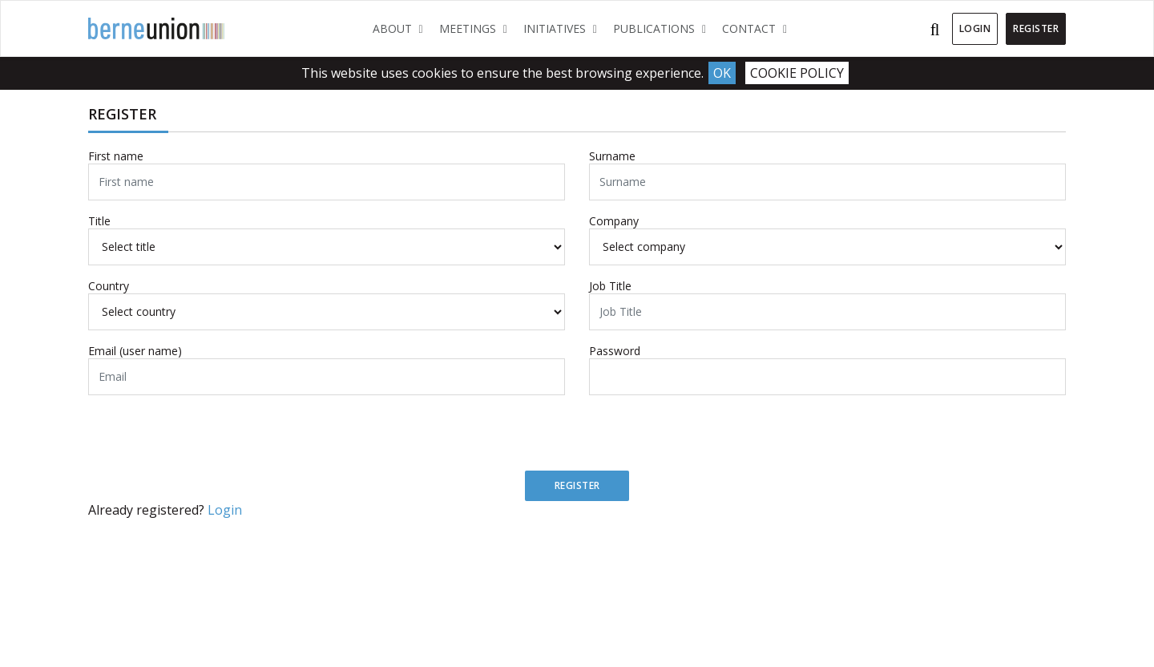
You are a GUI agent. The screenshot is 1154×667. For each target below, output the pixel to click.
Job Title (610, 285)
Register (1036, 28)
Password (614, 350)
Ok (722, 73)
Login (975, 28)
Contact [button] (758, 28)
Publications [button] (663, 28)
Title (99, 220)
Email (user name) (135, 350)
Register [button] (577, 485)
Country (108, 285)
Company (614, 220)
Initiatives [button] (564, 28)
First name (115, 156)
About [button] (402, 28)
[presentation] (210, 439)
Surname (612, 156)
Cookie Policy (797, 73)
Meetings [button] (477, 28)
